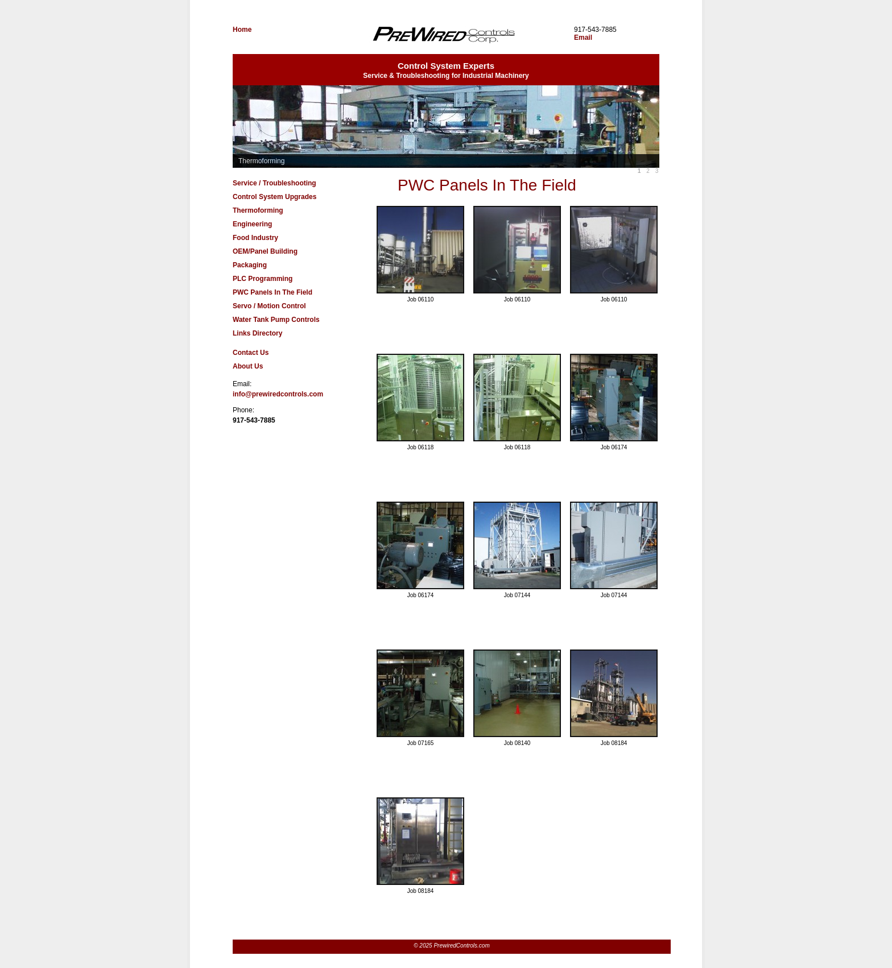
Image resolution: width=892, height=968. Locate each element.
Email (583, 38)
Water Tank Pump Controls (276, 320)
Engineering (252, 224)
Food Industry (255, 238)
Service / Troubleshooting (274, 183)
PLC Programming (262, 279)
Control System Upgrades (274, 197)
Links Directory (257, 333)
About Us (248, 366)
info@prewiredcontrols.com (278, 394)
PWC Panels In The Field (272, 292)
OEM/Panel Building (265, 251)
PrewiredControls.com (443, 40)
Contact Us (251, 353)
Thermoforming (258, 210)
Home (242, 30)
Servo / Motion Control (269, 306)
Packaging (250, 265)
